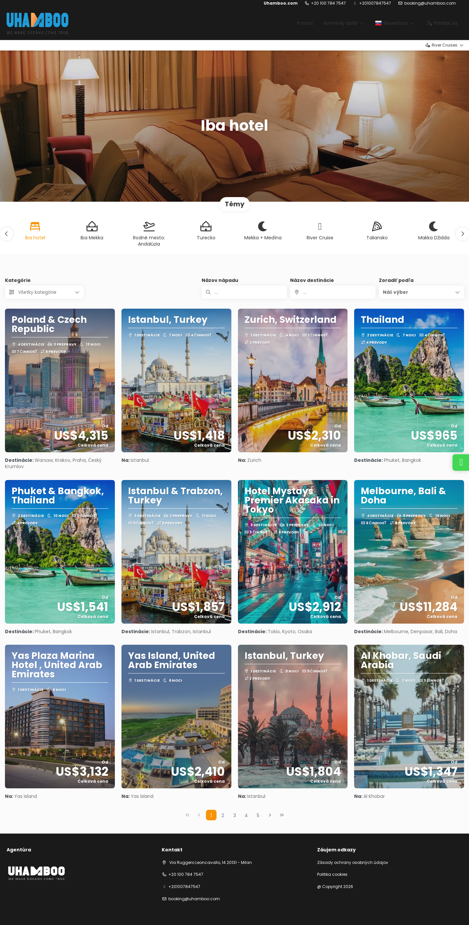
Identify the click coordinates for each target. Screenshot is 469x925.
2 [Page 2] (222, 815)
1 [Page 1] (211, 815)
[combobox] (332, 292)
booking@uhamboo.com (430, 3)
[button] (6, 233)
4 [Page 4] (246, 815)
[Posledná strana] (282, 815)
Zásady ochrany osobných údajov (352, 862)
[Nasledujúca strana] (270, 815)
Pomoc (305, 23)
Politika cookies (332, 874)
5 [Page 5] (258, 815)
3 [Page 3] (234, 815)
